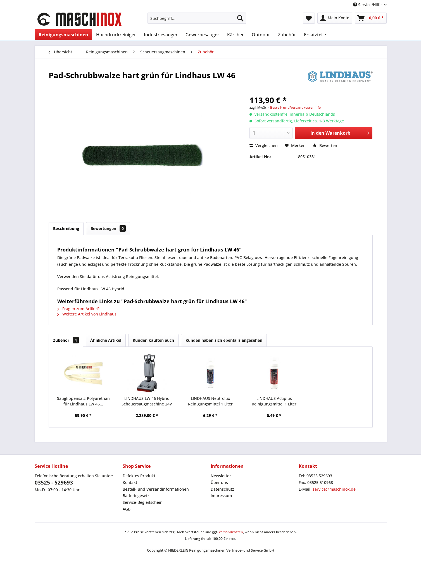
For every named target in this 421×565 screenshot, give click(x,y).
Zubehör (66, 340)
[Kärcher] (235, 34)
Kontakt (130, 482)
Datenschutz (222, 489)
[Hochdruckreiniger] (116, 34)
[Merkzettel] (309, 18)
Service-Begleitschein (143, 502)
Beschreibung (66, 228)
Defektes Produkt (139, 475)
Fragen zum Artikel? (78, 308)
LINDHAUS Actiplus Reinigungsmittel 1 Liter (274, 401)
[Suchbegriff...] (197, 18)
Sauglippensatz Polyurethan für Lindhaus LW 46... (83, 401)
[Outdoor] (261, 34)
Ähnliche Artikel (105, 340)
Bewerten (325, 145)
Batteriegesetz (136, 495)
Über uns (219, 482)
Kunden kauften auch (153, 340)
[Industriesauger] (161, 34)
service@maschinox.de (334, 489)
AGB (126, 509)
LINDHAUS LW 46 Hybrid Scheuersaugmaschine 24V (147, 401)
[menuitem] (197, 18)
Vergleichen (263, 145)
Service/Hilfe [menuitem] (368, 4)
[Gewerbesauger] (202, 34)
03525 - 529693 (54, 482)
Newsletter (221, 475)
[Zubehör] (287, 34)
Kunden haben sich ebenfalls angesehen (223, 340)
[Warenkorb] (371, 18)
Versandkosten (231, 532)
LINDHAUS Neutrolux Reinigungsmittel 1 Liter (210, 401)
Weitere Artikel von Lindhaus (86, 314)
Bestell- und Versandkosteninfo (295, 107)
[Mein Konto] (334, 18)
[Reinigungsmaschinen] (63, 34)
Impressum (221, 495)
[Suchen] (240, 18)
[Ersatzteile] (315, 34)
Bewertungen (108, 228)
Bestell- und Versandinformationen (156, 489)
